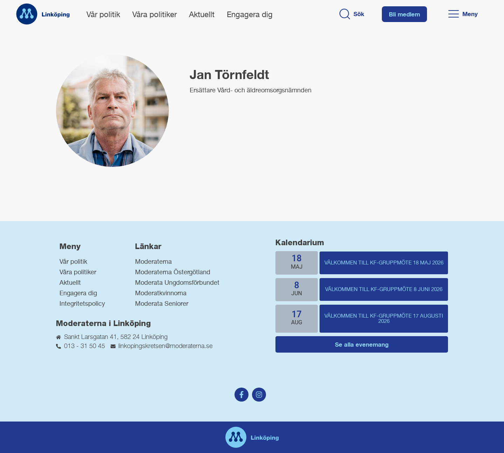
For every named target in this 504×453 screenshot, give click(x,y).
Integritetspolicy (82, 304)
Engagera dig (250, 15)
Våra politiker (154, 15)
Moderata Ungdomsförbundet (177, 283)
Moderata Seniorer (161, 304)
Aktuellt (202, 15)
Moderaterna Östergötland (172, 272)
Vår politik (103, 15)
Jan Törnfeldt (229, 74)
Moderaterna (153, 262)
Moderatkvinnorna (161, 293)
